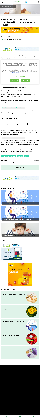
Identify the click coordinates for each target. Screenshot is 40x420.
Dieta (15, 19)
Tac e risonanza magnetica (32, 162)
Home (2, 6)
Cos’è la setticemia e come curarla (11, 335)
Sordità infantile (8, 235)
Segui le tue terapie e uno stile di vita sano (13, 107)
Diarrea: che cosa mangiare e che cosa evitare (14, 294)
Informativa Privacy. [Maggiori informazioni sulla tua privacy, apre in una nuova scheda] (15, 72)
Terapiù (26, 156)
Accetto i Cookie (25, 80)
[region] (20, 72)
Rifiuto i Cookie (15, 80)
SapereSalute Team (10, 39)
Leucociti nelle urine (8, 349)
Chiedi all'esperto (7, 200)
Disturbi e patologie (23, 19)
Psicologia (20, 156)
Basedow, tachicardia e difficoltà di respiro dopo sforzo (18, 219)
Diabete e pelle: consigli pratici (9, 162)
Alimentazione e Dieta (9, 6)
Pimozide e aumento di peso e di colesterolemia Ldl (17, 203)
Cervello (13, 156)
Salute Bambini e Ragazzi (9, 232)
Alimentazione (5, 156)
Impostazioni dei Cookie (20, 76)
